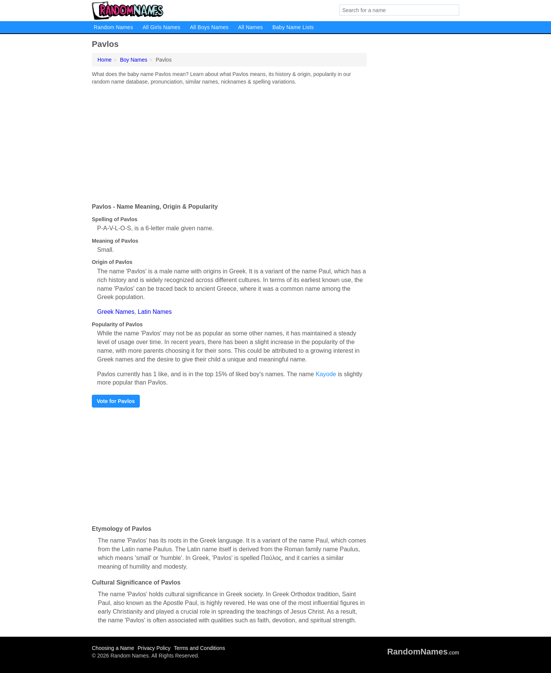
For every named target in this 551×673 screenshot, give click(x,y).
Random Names (113, 27)
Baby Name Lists (293, 27)
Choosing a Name (113, 648)
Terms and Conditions (199, 648)
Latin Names (155, 312)
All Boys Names (209, 27)
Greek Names (116, 312)
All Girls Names (161, 27)
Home (104, 60)
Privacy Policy (154, 648)
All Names (250, 27)
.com (423, 653)
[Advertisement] (229, 142)
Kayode (326, 374)
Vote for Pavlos (116, 401)
